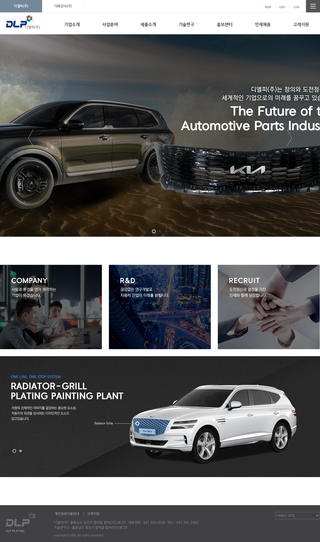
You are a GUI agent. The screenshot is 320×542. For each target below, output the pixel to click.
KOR (268, 7)
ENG (282, 7)
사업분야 (110, 24)
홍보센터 (224, 24)
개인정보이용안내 (66, 514)
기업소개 (72, 24)
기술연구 (186, 24)
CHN (296, 7)
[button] (154, 231)
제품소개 (148, 24)
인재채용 (263, 24)
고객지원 (301, 24)
